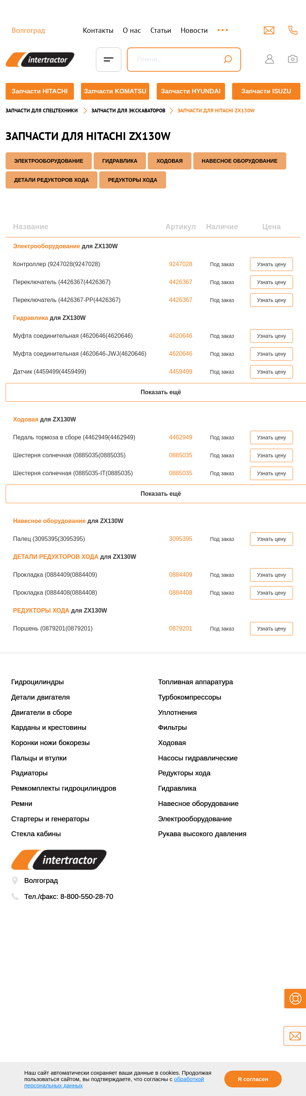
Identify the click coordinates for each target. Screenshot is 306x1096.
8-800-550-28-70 (86, 896)
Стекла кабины (36, 834)
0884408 (180, 592)
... (223, 26)
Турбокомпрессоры (189, 697)
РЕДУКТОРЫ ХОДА (132, 180)
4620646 (180, 336)
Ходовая (169, 161)
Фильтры (172, 727)
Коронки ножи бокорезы (50, 743)
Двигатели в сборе (41, 712)
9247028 (180, 264)
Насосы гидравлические (198, 758)
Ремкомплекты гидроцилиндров (63, 788)
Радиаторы (29, 773)
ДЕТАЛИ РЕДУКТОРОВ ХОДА (51, 180)
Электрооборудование (48, 161)
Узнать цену (271, 264)
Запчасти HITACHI (40, 91)
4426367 (180, 282)
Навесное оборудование (240, 161)
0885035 (180, 455)
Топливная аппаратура (195, 682)
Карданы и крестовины (49, 727)
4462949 (180, 437)
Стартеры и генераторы (50, 818)
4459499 (180, 371)
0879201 (180, 628)
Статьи (160, 30)
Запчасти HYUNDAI (191, 91)
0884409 (180, 575)
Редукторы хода (184, 773)
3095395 (180, 539)
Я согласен (253, 1079)
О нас (132, 30)
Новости (194, 30)
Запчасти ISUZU (266, 91)
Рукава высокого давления (202, 834)
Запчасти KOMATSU (115, 91)
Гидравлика (120, 161)
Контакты (98, 30)
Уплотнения (177, 712)
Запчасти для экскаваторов (128, 110)
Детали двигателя (40, 697)
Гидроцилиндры (37, 682)
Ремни (21, 803)
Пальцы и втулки (39, 758)
